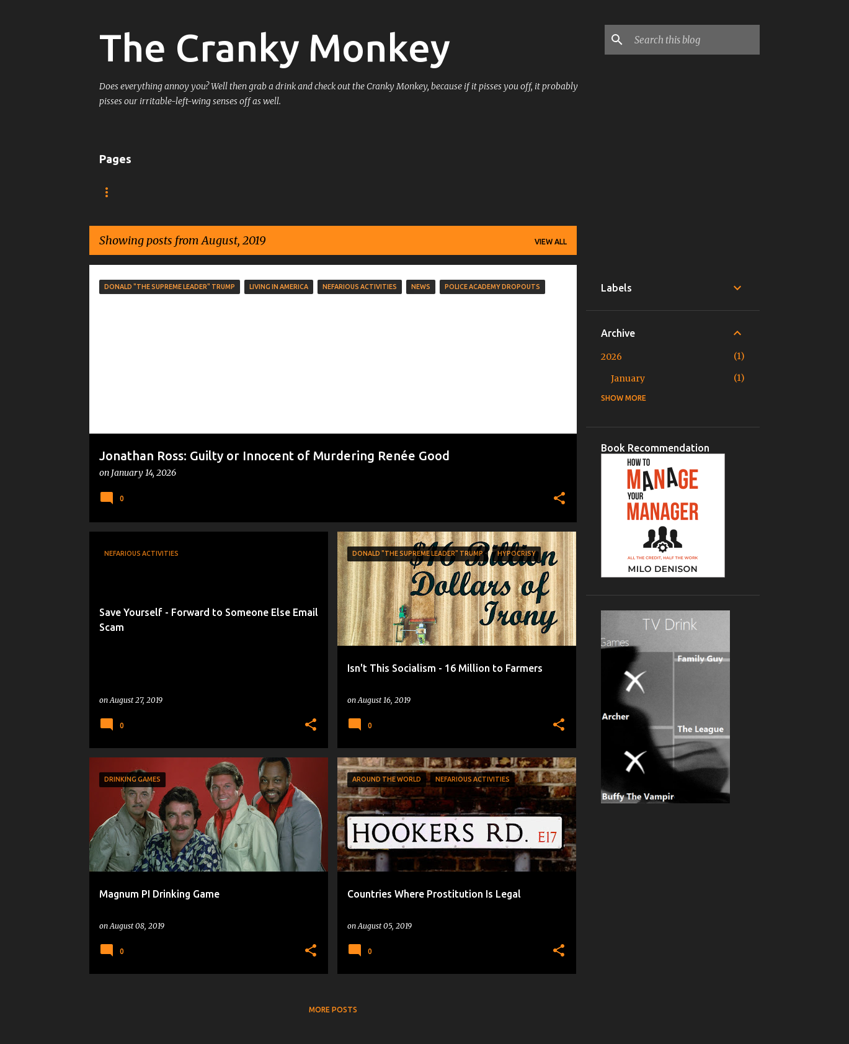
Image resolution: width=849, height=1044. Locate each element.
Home (111, 192)
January (628, 378)
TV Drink (168, 192)
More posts (333, 1010)
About (276, 192)
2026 (611, 356)
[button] (559, 499)
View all (551, 242)
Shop (224, 192)
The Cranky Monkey (274, 47)
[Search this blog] (694, 40)
